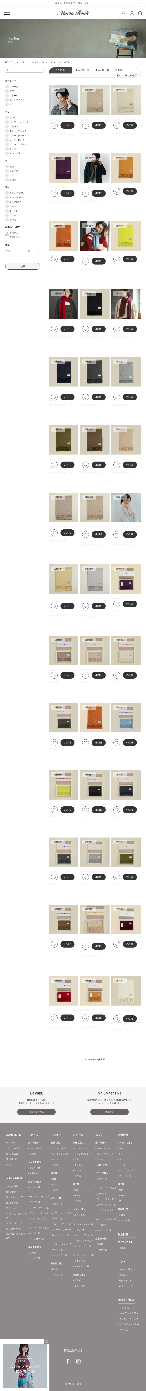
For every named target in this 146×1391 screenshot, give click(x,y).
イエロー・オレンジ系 (38, 1227)
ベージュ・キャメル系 (38, 1196)
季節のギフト (125, 1280)
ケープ (122, 1165)
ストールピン (125, 1176)
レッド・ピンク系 (38, 1218)
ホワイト (14, 117)
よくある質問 (12, 1186)
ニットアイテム (17, 100)
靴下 (121, 1153)
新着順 (118, 70)
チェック (14, 170)
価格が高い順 (102, 70)
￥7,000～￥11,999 (128, 1318)
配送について (12, 1208)
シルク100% (16, 202)
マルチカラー (16, 153)
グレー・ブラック (18, 131)
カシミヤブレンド (18, 197)
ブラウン (14, 126)
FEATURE (10, 1142)
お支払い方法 (12, 1203)
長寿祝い (123, 1275)
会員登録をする (36, 1111)
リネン (13, 206)
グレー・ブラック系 (39, 1207)
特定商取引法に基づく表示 (16, 1236)
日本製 (33, 1252)
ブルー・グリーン (18, 135)
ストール (14, 95)
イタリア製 (35, 1258)
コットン (14, 211)
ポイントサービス (14, 1223)
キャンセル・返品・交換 (16, 1216)
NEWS (9, 1164)
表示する (14, 232)
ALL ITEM (21, 62)
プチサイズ (35, 1168)
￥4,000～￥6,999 (128, 1313)
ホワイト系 (35, 1187)
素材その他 (102, 1165)
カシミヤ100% (17, 193)
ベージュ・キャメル (19, 122)
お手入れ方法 (12, 1153)
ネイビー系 (35, 1233)
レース (13, 175)
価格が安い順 (82, 70)
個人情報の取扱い (14, 1228)
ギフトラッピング (14, 1197)
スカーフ (14, 86)
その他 (13, 179)
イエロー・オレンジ (19, 144)
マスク (13, 104)
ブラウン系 (35, 1202)
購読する (109, 1111)
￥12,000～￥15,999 (129, 1324)
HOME (8, 62)
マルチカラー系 (37, 1238)
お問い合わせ (12, 1191)
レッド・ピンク (17, 140)
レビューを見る (13, 1148)
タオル (122, 1248)
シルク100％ (36, 1148)
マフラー (36, 62)
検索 (23, 266)
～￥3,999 (124, 1307)
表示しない (15, 237)
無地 (12, 166)
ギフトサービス (126, 1286)
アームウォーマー (127, 1170)
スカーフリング (126, 1159)
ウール (13, 215)
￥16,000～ (124, 1329)
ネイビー (14, 148)
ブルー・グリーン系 (39, 1213)
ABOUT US (11, 1159)
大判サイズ (35, 1173)
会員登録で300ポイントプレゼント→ (73, 3)
